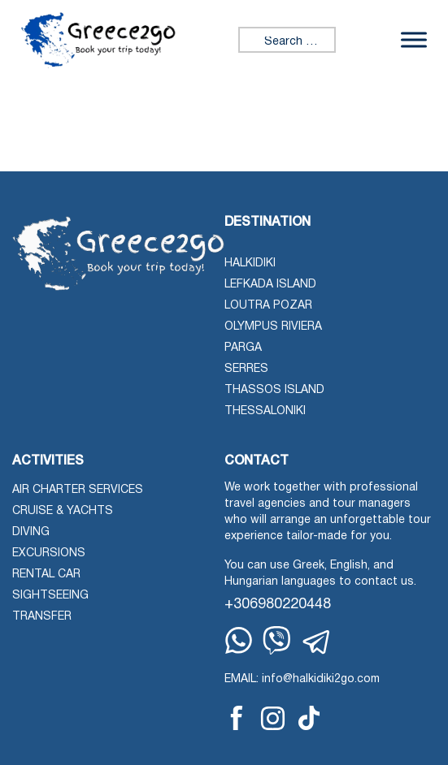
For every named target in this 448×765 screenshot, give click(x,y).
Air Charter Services (77, 490)
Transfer (42, 617)
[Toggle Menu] (414, 40)
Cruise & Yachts (62, 511)
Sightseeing (50, 595)
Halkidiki (250, 263)
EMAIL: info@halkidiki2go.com (302, 679)
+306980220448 (277, 605)
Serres (246, 369)
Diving (31, 532)
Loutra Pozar (268, 305)
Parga (243, 348)
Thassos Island (274, 390)
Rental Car (46, 574)
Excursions (48, 553)
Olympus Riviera (273, 327)
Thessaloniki (265, 411)
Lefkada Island (270, 284)
